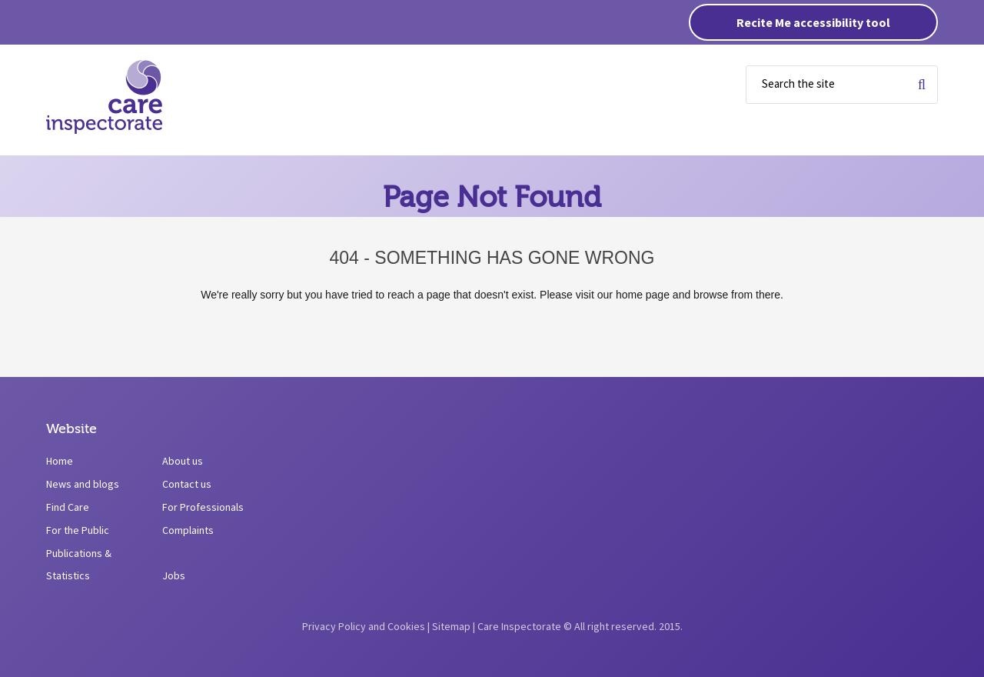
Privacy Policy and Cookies (363, 626)
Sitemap (451, 626)
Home (59, 461)
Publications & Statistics (78, 564)
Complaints (188, 530)
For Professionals (203, 507)
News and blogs (82, 484)
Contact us (186, 484)
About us (182, 461)
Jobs (173, 575)
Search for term (922, 85)
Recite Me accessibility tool (813, 22)
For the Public (77, 530)
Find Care (67, 507)
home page (643, 294)
